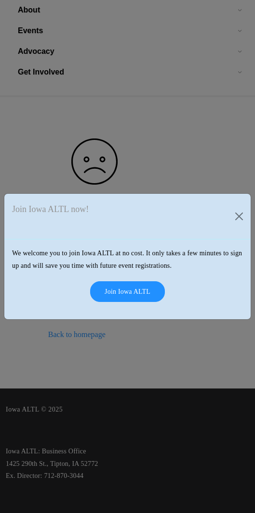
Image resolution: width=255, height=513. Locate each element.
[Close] (239, 216)
